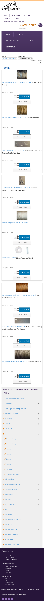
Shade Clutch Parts (11, 534)
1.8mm (8, 454)
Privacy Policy (10, 557)
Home (5, 15)
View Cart (8, 579)
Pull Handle (9, 429)
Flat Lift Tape (9, 539)
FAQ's (31, 41)
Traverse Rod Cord (12, 474)
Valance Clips (9, 479)
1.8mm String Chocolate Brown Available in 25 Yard (19, 295)
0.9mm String (11, 439)
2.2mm (8, 459)
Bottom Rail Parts (11, 489)
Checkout (7, 18)
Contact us (10, 47)
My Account (9, 581)
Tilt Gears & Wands (11, 414)
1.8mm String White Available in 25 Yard (15, 223)
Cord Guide (8, 514)
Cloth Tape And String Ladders (15, 409)
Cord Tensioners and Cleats (14, 399)
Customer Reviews (11, 554)
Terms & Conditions (11, 559)
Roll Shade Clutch (11, 529)
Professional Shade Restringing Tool (14, 326)
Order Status (9, 583)
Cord (6, 434)
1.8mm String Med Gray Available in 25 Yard (16, 82)
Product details (22, 101)
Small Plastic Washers (9, 258)
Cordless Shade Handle (13, 519)
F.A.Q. (7, 570)
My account (16, 15)
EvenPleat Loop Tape (12, 544)
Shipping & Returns (11, 566)
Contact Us (9, 556)
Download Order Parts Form (14, 21)
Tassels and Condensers (13, 484)
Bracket (7, 424)
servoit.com (23, 594)
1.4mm (8, 449)
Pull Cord (8, 499)
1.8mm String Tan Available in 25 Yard (14, 117)
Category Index (10, 584)
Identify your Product (14, 41)
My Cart (27, 15)
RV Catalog (8, 419)
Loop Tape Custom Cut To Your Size (13, 150)
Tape (6, 509)
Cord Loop (8, 524)
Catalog (20, 34)
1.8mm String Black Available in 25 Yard (15, 361)
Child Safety (9, 572)
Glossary (8, 568)
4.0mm (8, 464)
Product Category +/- (9, 58)
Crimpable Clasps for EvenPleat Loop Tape (16, 187)
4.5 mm (9, 469)
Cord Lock (8, 404)
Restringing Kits (10, 504)
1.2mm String (11, 444)
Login (17, 18)
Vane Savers (9, 494)
